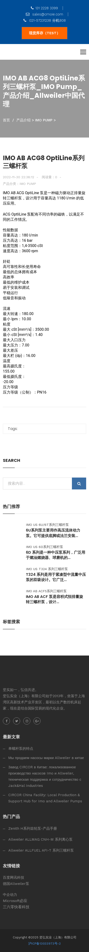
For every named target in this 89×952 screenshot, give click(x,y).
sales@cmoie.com (44, 14)
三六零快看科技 (16, 907)
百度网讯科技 (13, 877)
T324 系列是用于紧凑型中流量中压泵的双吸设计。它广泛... (56, 577)
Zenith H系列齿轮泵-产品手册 (32, 828)
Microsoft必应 (15, 900)
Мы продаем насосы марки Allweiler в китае (46, 758)
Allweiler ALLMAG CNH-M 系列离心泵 (40, 839)
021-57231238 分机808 (44, 20)
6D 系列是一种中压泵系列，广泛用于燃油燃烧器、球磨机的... (55, 555)
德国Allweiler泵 (16, 884)
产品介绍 (23, 120)
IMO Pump (43, 120)
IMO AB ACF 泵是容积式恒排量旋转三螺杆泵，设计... (54, 599)
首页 (6, 120)
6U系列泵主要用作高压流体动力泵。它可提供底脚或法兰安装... (53, 533)
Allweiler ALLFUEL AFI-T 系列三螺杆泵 (41, 850)
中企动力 (10, 895)
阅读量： (49, 177)
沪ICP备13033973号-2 (44, 943)
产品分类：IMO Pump (19, 184)
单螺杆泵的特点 (20, 748)
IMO (6, 193)
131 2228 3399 (44, 8)
